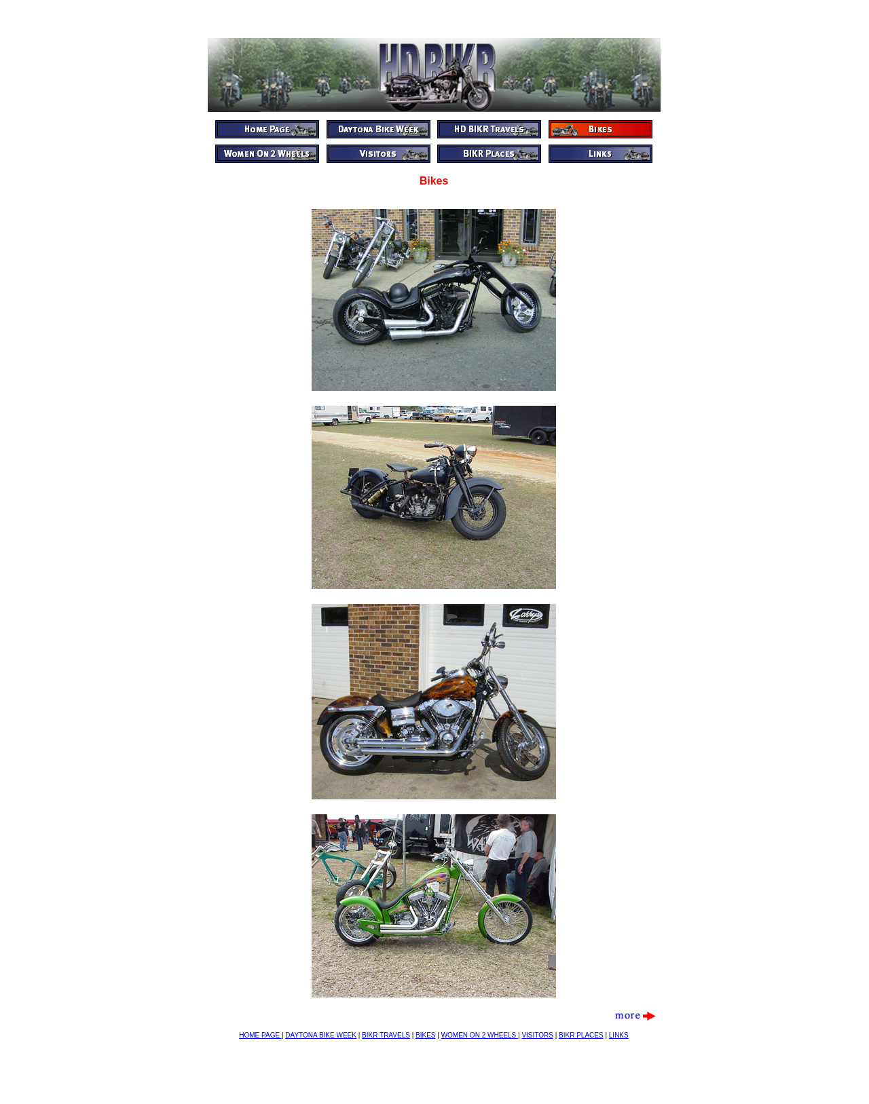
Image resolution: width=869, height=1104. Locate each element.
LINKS (619, 1035)
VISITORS (537, 1035)
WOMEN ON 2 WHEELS (479, 1035)
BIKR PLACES (581, 1035)
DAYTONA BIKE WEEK (320, 1035)
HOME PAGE (260, 1035)
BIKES (425, 1035)
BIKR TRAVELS (386, 1035)
